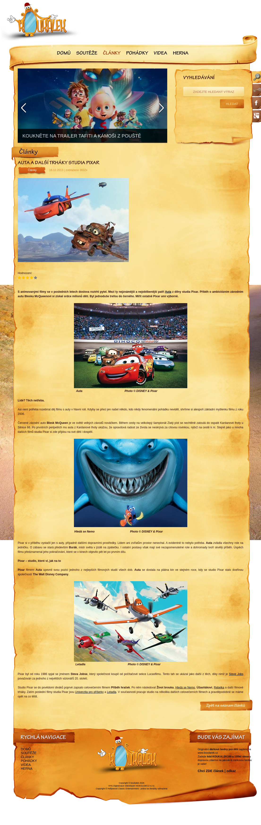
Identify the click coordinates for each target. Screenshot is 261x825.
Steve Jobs (236, 674)
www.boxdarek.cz (208, 752)
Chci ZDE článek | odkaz (217, 771)
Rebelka (219, 687)
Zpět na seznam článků (225, 706)
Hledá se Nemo (185, 687)
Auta (168, 291)
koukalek (135, 783)
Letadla (111, 692)
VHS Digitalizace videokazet (121, 786)
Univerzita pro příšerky (89, 692)
